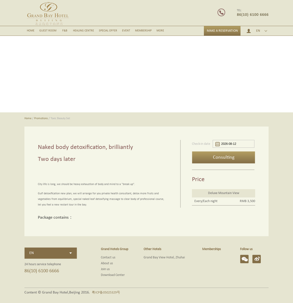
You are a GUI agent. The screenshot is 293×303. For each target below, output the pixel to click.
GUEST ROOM (47, 30)
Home (27, 118)
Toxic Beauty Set (60, 118)
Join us (105, 269)
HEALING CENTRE (83, 30)
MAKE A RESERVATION (222, 31)
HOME (30, 30)
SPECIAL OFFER (108, 30)
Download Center (113, 275)
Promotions (41, 118)
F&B (64, 30)
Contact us (108, 257)
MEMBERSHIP (143, 30)
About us (107, 263)
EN (258, 31)
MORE (160, 30)
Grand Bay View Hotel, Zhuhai (164, 257)
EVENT (126, 30)
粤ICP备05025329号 (106, 292)
